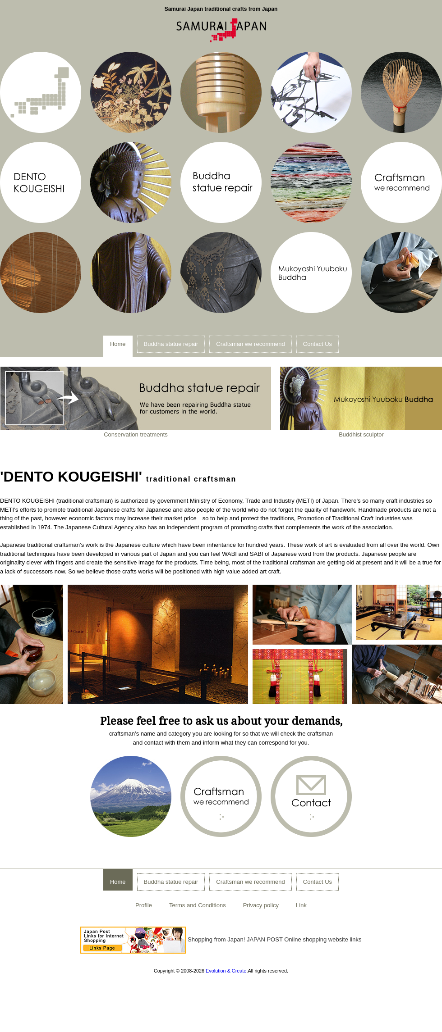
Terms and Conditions (197, 905)
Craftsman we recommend (250, 344)
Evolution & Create (226, 970)
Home (118, 344)
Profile (143, 905)
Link (301, 905)
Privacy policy (261, 905)
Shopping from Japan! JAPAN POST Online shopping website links (220, 939)
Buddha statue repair (171, 344)
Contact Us (317, 344)
